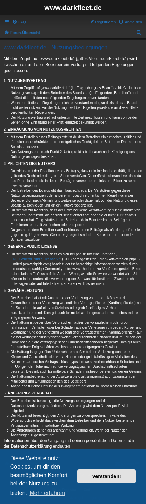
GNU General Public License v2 (35, 259)
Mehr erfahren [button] (47, 493)
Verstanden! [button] (106, 476)
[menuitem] (19, 22)
